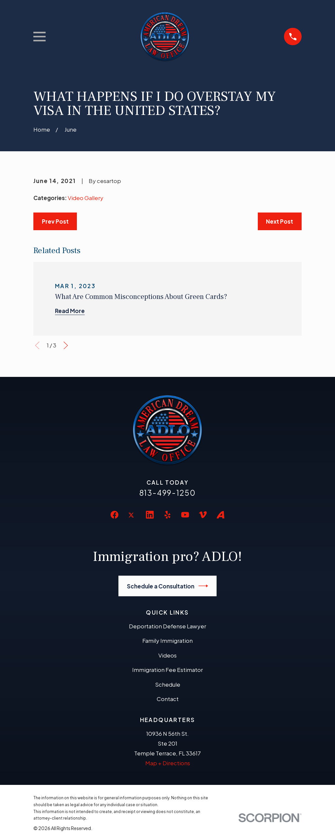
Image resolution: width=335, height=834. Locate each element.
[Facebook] (114, 515)
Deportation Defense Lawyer (167, 626)
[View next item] (66, 345)
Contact (168, 698)
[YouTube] (185, 515)
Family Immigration (167, 640)
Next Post (279, 221)
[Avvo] (220, 515)
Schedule (167, 684)
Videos (167, 655)
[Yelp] (167, 515)
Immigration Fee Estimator (167, 669)
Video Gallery (85, 197)
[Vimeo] (203, 515)
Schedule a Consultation (167, 586)
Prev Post (55, 221)
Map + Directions (167, 763)
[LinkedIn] (150, 515)
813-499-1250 (167, 492)
